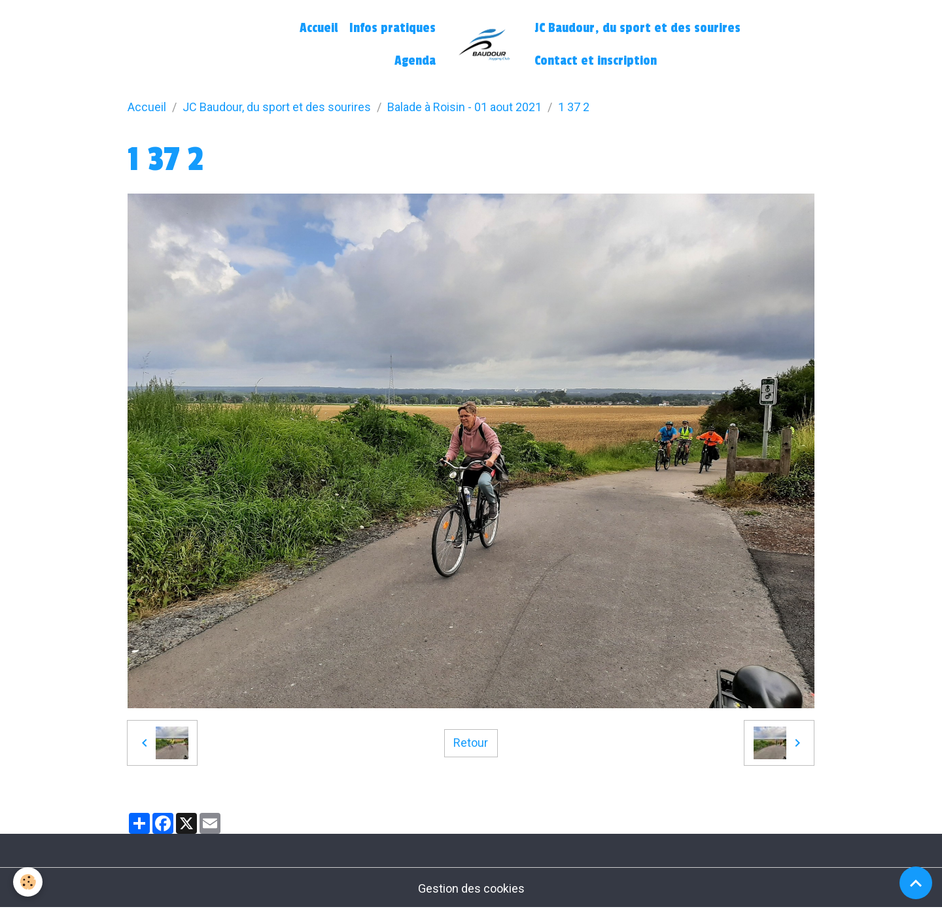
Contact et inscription (595, 61)
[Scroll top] (915, 882)
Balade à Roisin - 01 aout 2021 (464, 107)
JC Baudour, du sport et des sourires (637, 28)
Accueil (319, 28)
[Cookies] (28, 882)
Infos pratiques (392, 28)
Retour (470, 742)
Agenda (415, 61)
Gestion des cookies (471, 888)
